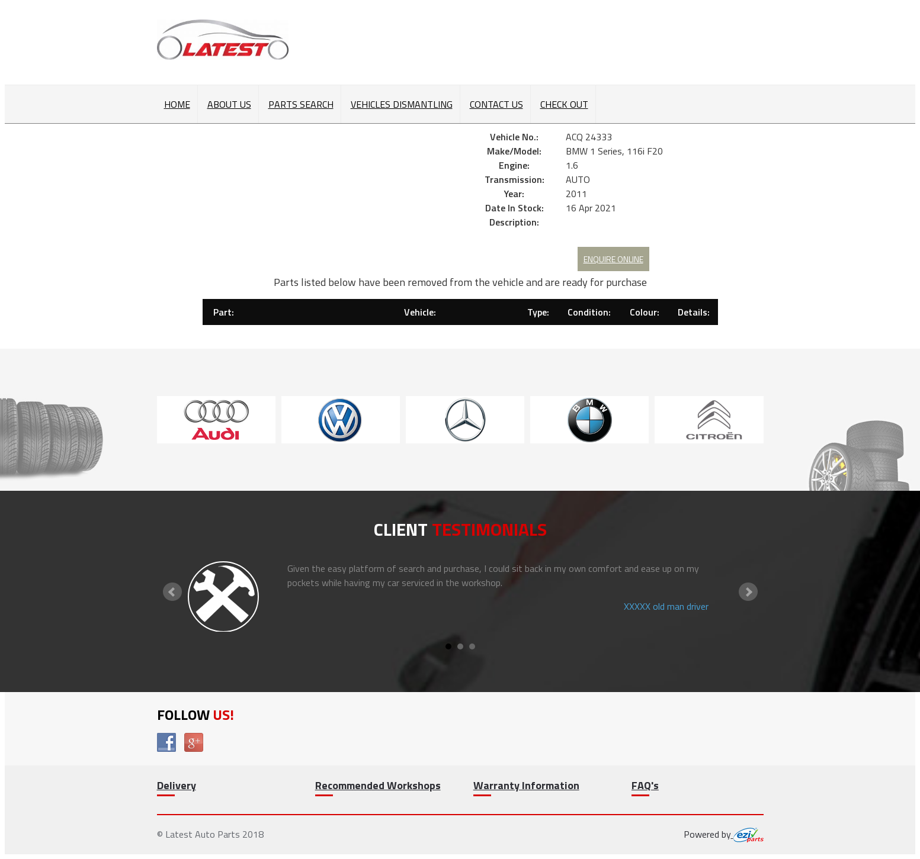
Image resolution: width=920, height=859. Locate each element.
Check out (564, 104)
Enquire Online (613, 259)
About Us (229, 104)
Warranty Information (526, 785)
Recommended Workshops (378, 785)
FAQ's (645, 785)
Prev (172, 592)
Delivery (176, 785)
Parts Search (301, 104)
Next (748, 592)
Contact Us (496, 104)
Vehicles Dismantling (402, 104)
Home (177, 104)
